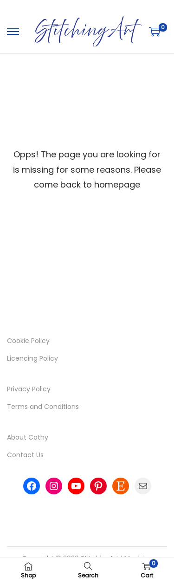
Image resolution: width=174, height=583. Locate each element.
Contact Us (25, 455)
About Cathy (27, 437)
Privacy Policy (29, 389)
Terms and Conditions (43, 406)
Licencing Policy (32, 358)
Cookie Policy (28, 340)
